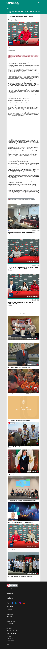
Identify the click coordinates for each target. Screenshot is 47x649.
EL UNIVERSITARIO (10, 638)
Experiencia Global (10, 616)
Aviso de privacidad (10, 593)
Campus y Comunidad (11, 621)
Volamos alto (9, 625)
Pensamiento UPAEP (11, 612)
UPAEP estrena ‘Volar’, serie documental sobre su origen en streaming (25, 11)
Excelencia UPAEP (10, 614)
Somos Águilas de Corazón (12, 630)
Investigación (9, 609)
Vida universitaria (10, 623)
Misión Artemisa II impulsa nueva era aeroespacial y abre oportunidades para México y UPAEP (23, 268)
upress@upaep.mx (10, 597)
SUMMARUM (9, 636)
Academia (8, 618)
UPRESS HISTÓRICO (10, 640)
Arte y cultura (9, 628)
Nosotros (8, 644)
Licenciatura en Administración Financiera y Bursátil (21, 199)
